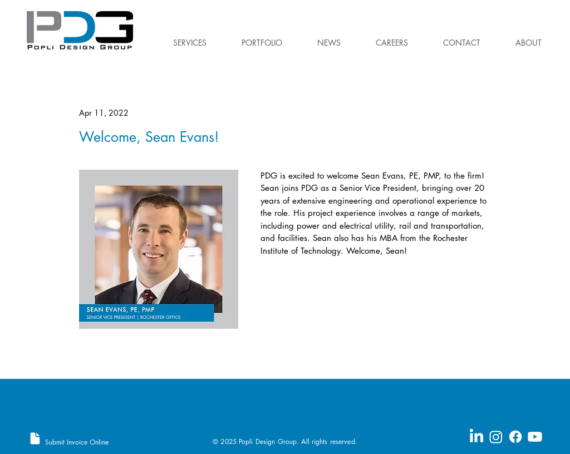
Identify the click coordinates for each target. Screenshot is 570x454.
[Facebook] (515, 436)
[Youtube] (535, 436)
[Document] (35, 438)
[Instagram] (496, 436)
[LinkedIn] (476, 436)
